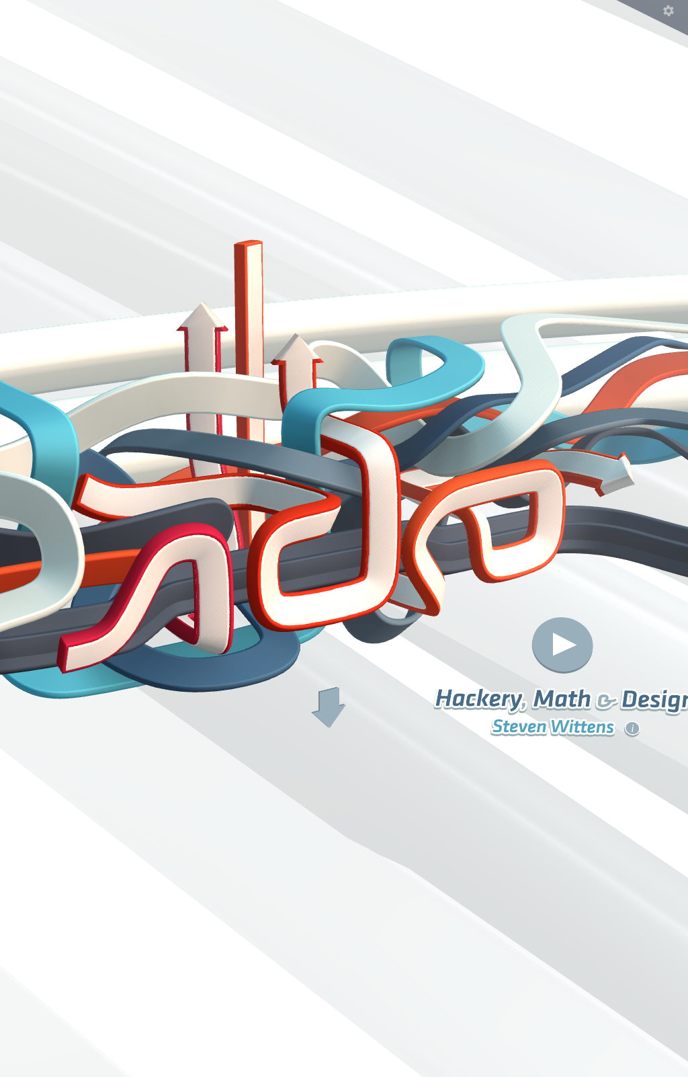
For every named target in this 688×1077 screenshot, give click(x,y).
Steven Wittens (566, 726)
